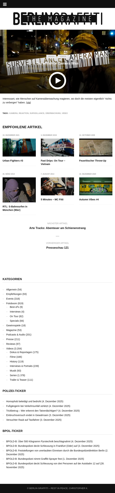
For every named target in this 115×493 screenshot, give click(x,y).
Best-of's (14, 307)
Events (10, 298)
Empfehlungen (14, 294)
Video (65, 113)
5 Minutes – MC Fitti (52, 199)
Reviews (10, 344)
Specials (14, 320)
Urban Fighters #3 (13, 160)
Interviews (15, 311)
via (28, 102)
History (13, 361)
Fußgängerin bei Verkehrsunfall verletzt (27, 406)
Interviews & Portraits (21, 366)
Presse (10, 339)
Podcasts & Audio (15, 334)
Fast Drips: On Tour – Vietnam (53, 162)
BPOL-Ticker (13, 431)
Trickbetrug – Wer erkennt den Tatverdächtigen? (32, 410)
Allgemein (11, 289)
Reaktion (24, 113)
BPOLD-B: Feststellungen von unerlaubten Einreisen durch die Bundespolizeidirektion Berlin (55, 450)
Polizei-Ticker (14, 391)
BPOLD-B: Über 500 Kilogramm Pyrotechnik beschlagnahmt (38, 441)
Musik (13, 370)
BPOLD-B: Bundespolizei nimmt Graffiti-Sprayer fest (34, 458)
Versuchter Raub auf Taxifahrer (22, 419)
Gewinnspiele (13, 325)
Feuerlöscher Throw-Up (92, 160)
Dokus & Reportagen (21, 352)
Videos (63, 56)
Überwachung (53, 113)
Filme (13, 356)
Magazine (11, 330)
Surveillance (37, 113)
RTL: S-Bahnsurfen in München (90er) (15, 208)
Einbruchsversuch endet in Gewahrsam (27, 415)
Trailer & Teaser (18, 379)
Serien (51, 56)
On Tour (14, 316)
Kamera (13, 113)
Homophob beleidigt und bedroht (23, 401)
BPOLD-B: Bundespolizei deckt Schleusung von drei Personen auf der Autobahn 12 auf (53, 463)
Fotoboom (11, 303)
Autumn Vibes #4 (89, 199)
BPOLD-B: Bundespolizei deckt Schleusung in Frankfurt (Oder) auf (41, 446)
